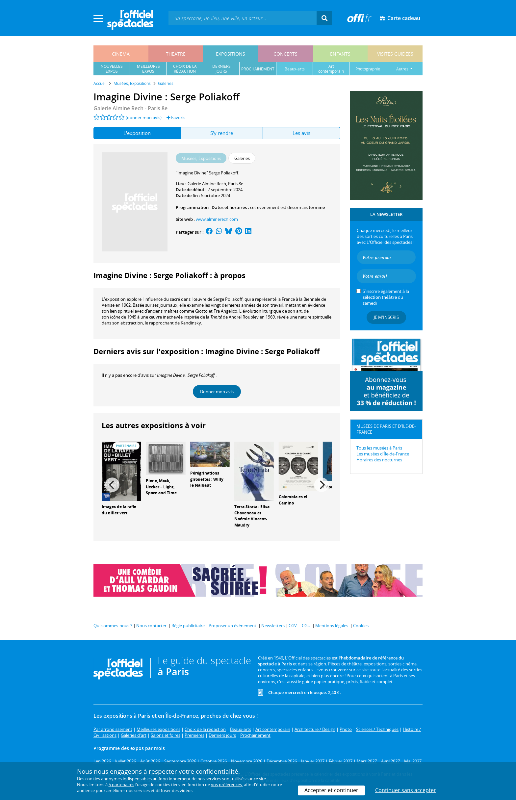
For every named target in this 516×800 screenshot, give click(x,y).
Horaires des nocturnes (379, 460)
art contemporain (331, 69)
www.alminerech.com (217, 219)
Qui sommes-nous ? (112, 626)
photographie (367, 69)
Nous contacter (151, 626)
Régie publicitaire (188, 626)
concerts (285, 54)
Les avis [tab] (301, 133)
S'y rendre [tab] (221, 133)
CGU (306, 626)
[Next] (321, 484)
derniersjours (221, 69)
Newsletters (273, 626)
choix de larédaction (185, 69)
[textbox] (242, 18)
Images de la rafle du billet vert (119, 510)
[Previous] (112, 484)
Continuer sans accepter (405, 790)
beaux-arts (295, 69)
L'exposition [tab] (137, 133)
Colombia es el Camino (293, 500)
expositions (230, 54)
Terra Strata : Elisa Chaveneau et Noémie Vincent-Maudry (252, 516)
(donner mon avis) (144, 117)
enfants (340, 54)
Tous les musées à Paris (379, 448)
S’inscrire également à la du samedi (386, 297)
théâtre (176, 54)
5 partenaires (121, 784)
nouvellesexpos (112, 69)
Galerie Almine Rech (207, 184)
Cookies (361, 626)
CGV (293, 626)
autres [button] (402, 69)
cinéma (121, 54)
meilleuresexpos (148, 69)
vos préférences (226, 784)
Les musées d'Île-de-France (382, 454)
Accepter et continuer (331, 790)
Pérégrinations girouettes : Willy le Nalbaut (206, 479)
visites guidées (395, 54)
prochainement (257, 69)
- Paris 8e (130, 108)
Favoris (176, 117)
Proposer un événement (232, 626)
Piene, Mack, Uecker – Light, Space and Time (161, 487)
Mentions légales (331, 626)
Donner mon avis (217, 392)
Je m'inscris (386, 317)
